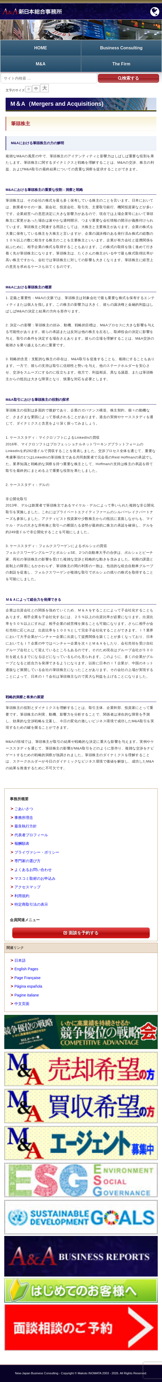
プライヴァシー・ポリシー (36, 852)
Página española (28, 986)
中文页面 (21, 1004)
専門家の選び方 (27, 861)
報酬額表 (21, 843)
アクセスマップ (27, 887)
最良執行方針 (25, 826)
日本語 (20, 960)
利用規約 (21, 896)
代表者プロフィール (31, 835)
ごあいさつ (23, 809)
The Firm (121, 64)
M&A (40, 64)
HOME (40, 48)
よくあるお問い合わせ (33, 869)
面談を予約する (81, 933)
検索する (128, 78)
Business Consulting (121, 48)
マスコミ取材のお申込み (35, 878)
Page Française (27, 978)
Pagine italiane (26, 995)
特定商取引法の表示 (31, 904)
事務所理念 (23, 817)
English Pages (26, 969)
